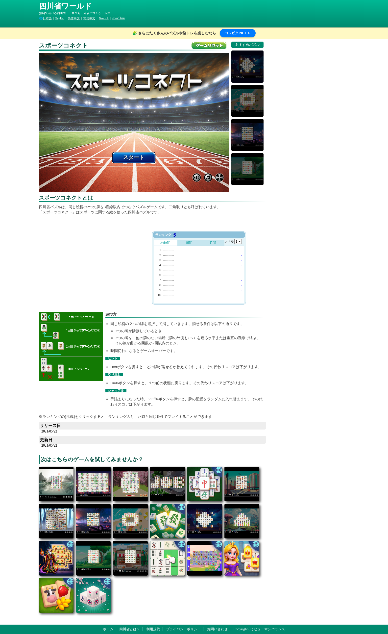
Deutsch (103, 18)
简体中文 (74, 18)
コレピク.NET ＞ (238, 33)
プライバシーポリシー (183, 629)
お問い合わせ (217, 629)
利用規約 (153, 629)
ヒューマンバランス (269, 629)
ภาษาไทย (118, 18)
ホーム (108, 629)
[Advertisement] (100, 266)
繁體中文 (89, 18)
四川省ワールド (65, 6)
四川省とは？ (129, 629)
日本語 (47, 18)
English (59, 18)
